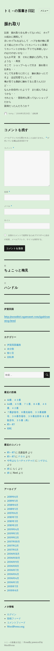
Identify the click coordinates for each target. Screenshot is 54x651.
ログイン (11, 614)
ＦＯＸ (21, 456)
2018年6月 (12, 504)
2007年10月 (13, 541)
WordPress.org (15, 626)
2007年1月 (12, 549)
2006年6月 (13, 574)
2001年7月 (12, 586)
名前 (7, 192)
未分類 (10, 348)
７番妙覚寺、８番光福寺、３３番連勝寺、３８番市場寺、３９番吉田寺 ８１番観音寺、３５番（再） (28, 416)
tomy (11, 113)
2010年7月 (12, 517)
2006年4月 (13, 578)
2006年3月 (13, 582)
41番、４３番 (14, 399)
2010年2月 (12, 525)
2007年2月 (13, 545)
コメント (9, 148)
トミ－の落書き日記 (19, 11)
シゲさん (42, 460)
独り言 (10, 352)
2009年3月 (13, 533)
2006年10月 (13, 557)
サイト (7, 220)
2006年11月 (13, 553)
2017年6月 (12, 513)
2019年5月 (12, 500)
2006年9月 (13, 561)
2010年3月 (12, 521)
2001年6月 (12, 590)
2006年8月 (13, 565)
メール (8, 206)
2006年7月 (13, 570)
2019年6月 (12, 496)
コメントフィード (16, 622)
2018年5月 (12, 508)
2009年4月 (13, 529)
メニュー (44, 10)
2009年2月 (13, 537)
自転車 (35, 113)
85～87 (11, 424)
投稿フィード (14, 618)
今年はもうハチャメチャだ (21, 460)
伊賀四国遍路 (14, 344)
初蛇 (9, 428)
